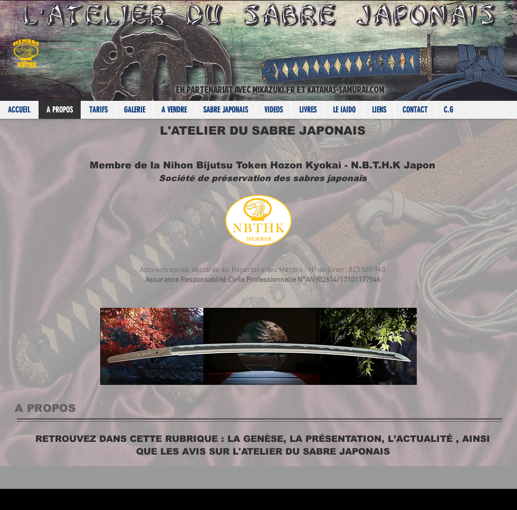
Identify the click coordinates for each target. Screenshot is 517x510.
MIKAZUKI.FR (274, 89)
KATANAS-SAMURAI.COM (344, 89)
